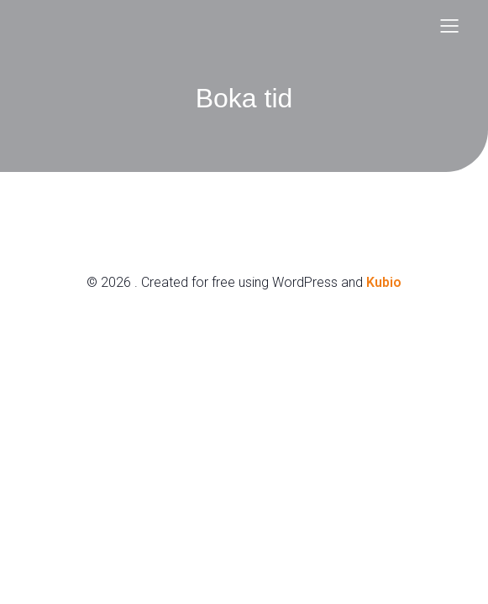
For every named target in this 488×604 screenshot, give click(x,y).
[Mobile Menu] (450, 25)
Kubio (383, 282)
